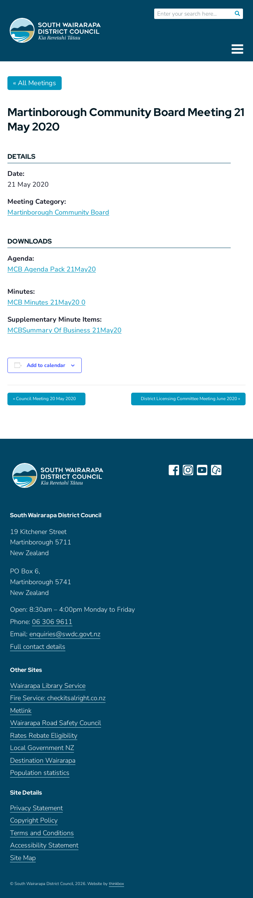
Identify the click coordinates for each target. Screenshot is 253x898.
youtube (202, 470)
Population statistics (39, 773)
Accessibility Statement (44, 845)
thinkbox (116, 883)
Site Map (23, 858)
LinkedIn (230, 470)
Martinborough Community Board (58, 212)
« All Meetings (34, 82)
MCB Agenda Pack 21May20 (51, 269)
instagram (188, 470)
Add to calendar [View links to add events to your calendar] (46, 365)
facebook (174, 470)
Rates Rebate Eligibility (43, 735)
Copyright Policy (34, 820)
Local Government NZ (42, 748)
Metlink (21, 711)
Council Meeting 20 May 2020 (44, 399)
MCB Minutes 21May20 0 (46, 302)
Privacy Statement (36, 808)
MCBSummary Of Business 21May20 (64, 330)
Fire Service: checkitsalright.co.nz (58, 698)
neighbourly (216, 470)
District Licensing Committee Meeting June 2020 (190, 399)
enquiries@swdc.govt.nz (64, 634)
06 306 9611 (52, 622)
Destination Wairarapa (42, 760)
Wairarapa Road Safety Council (55, 723)
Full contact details (37, 647)
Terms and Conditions (42, 833)
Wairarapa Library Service (47, 686)
